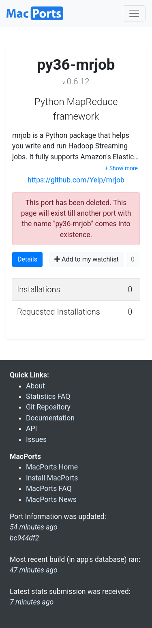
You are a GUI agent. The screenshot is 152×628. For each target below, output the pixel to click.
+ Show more (121, 168)
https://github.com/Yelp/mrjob (76, 180)
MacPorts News (51, 499)
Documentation (50, 418)
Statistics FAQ (48, 396)
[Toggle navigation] (134, 13)
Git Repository (48, 407)
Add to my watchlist (86, 259)
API (31, 428)
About (35, 386)
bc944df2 (24, 538)
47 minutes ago (34, 570)
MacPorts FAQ (49, 488)
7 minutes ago (32, 602)
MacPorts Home (52, 467)
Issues (36, 439)
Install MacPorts (52, 478)
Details (27, 259)
